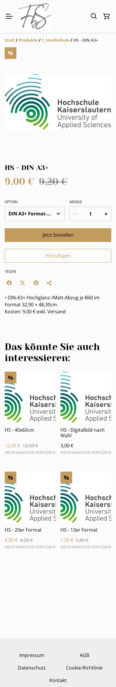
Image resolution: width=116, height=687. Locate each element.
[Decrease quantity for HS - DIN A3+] (75, 214)
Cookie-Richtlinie (84, 668)
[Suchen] (93, 16)
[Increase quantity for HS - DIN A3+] (106, 214)
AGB (84, 655)
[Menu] (9, 16)
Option (11, 202)
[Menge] (90, 214)
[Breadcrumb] (58, 40)
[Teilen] (49, 282)
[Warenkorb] (106, 16)
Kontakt (58, 680)
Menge (76, 202)
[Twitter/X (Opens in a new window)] (22, 282)
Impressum (31, 655)
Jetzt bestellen (58, 235)
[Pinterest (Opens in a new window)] (36, 282)
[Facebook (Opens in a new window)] (9, 282)
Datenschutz (32, 668)
